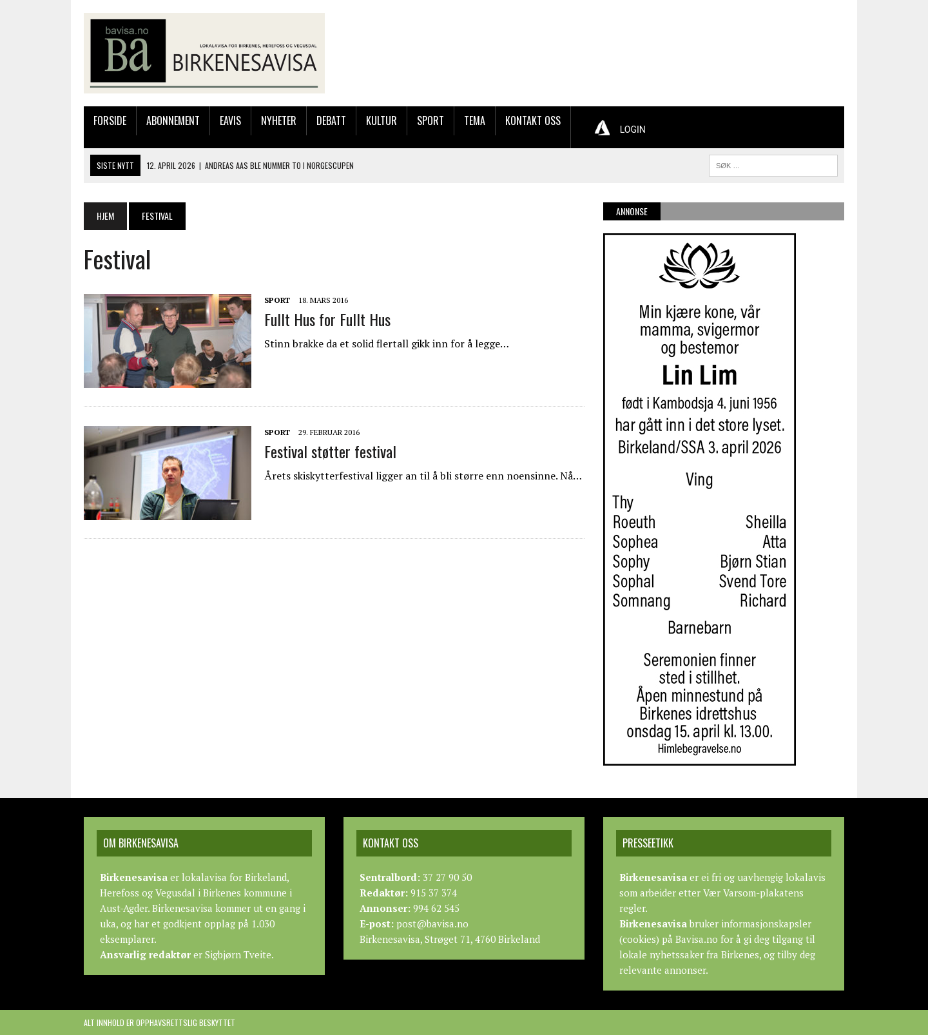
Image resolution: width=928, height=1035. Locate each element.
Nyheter (278, 120)
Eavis (230, 120)
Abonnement (173, 120)
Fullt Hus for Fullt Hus (327, 319)
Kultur (381, 120)
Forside (109, 120)
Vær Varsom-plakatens (753, 892)
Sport (430, 120)
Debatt (331, 120)
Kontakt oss (533, 120)
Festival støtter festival (330, 451)
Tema (474, 120)
